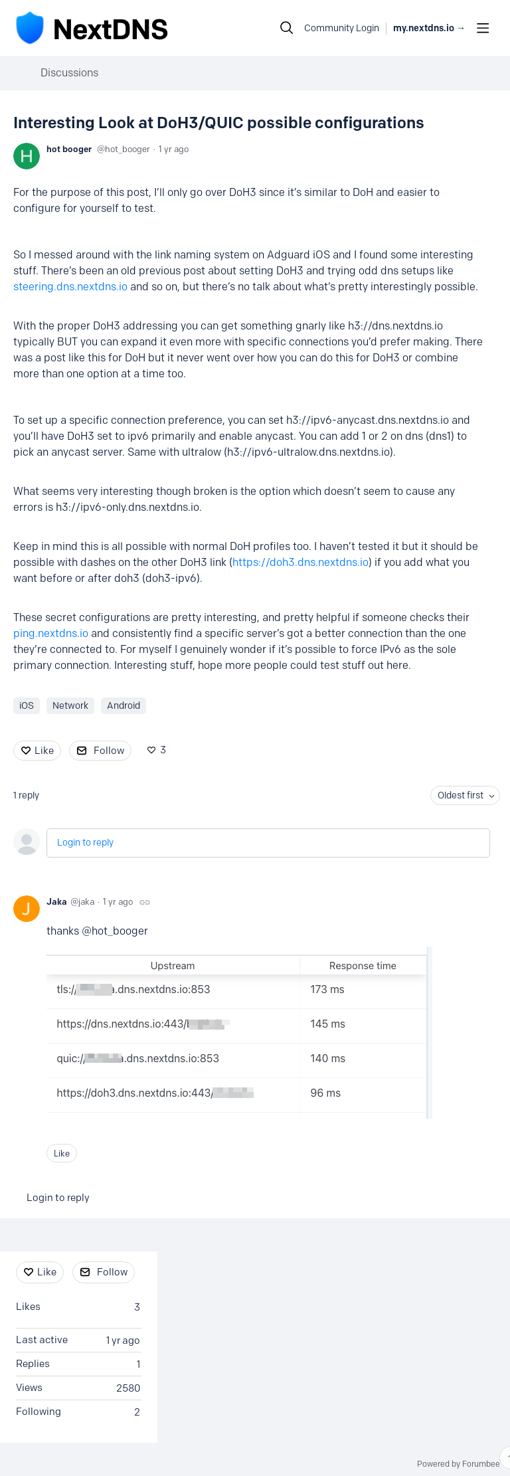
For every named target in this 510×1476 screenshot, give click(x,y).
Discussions (69, 72)
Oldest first (460, 795)
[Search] (287, 28)
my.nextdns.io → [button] (429, 28)
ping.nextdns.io (50, 633)
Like (44, 751)
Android (123, 705)
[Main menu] (483, 28)
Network (70, 705)
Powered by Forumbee (458, 1464)
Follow (109, 751)
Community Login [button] (341, 28)
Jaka (56, 901)
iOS (26, 705)
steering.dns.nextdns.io (70, 286)
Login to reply (85, 842)
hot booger (69, 148)
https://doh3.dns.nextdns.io (300, 562)
